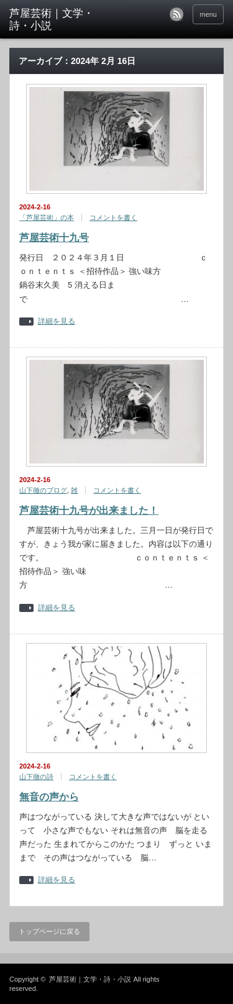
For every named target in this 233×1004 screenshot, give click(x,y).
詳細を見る (56, 321)
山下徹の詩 (36, 776)
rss (176, 14)
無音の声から (49, 797)
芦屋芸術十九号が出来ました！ (88, 510)
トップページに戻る (49, 931)
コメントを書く (113, 217)
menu (208, 14)
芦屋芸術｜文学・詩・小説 (90, 979)
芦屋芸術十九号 (54, 237)
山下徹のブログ (43, 490)
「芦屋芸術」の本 (46, 217)
